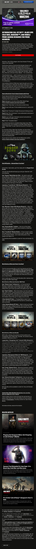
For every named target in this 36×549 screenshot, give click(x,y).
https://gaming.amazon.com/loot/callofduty (13, 102)
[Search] (22, 2)
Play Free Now (18, 55)
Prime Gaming (10, 399)
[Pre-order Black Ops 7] (28, 2)
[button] (3, 2)
